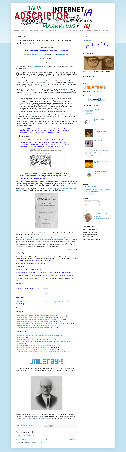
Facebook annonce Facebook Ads (99, 120)
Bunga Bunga (98, 140)
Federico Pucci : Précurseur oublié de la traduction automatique (37, 319)
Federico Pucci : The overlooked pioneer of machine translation (37, 317)
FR (95, 91)
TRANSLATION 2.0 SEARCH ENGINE (43, 31)
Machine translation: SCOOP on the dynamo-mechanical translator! (48, 239)
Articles (87, 201)
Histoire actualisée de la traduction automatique (32, 325)
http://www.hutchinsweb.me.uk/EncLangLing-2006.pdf (33, 260)
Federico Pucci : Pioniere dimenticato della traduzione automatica (37, 316)
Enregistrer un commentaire (26, 435)
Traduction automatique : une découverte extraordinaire (34, 327)
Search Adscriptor (88, 79)
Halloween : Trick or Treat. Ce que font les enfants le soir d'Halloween (101, 131)
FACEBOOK (88, 193)
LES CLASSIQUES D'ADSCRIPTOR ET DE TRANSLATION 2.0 (88, 31)
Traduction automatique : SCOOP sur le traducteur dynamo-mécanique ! (40, 351)
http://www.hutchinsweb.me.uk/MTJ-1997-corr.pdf (32, 289)
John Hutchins (64, 89)
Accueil (46, 439)
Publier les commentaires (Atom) (33, 442)
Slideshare (46, 54)
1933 (33, 116)
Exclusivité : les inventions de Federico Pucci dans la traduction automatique (41, 323)
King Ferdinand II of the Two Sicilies (34, 418)
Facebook (96, 109)
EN (98, 91)
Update (42, 58)
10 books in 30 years (46, 233)
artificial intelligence (44, 82)
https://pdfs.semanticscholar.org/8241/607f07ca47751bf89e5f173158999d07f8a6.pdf (43, 272)
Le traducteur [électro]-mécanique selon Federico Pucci (34, 339)
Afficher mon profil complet (101, 218)
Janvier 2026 (87, 40)
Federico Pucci (40, 66)
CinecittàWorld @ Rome (92, 187)
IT (99, 91)
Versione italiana (62, 54)
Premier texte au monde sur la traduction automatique (34, 345)
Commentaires (90, 205)
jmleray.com (97, 216)
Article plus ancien (71, 439)
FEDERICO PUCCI (20, 31)
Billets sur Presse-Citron (92, 191)
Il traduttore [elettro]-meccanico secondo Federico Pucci (34, 321)
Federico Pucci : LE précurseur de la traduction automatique (36, 349)
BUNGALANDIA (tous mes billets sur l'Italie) (97, 189)
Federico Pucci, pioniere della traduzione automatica (33, 347)
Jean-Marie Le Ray (101, 213)
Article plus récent (21, 439)
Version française (31, 54)
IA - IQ (61, 31)
